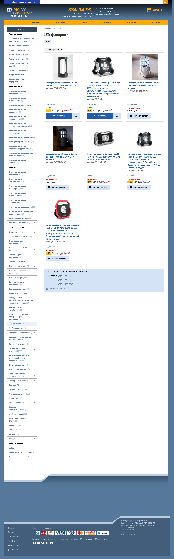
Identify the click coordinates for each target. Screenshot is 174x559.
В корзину (60, 116)
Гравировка (35, 22)
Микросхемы (13, 545)
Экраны (11, 528)
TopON (47, 41)
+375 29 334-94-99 (65, 276)
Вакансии (155, 22)
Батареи (11, 532)
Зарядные (12, 541)
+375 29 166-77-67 (65, 284)
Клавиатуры (13, 536)
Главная (47, 28)
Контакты (131, 22)
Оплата (84, 22)
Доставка (60, 22)
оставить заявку (141, 116)
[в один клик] (76, 116)
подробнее (50, 104)
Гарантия (107, 22)
